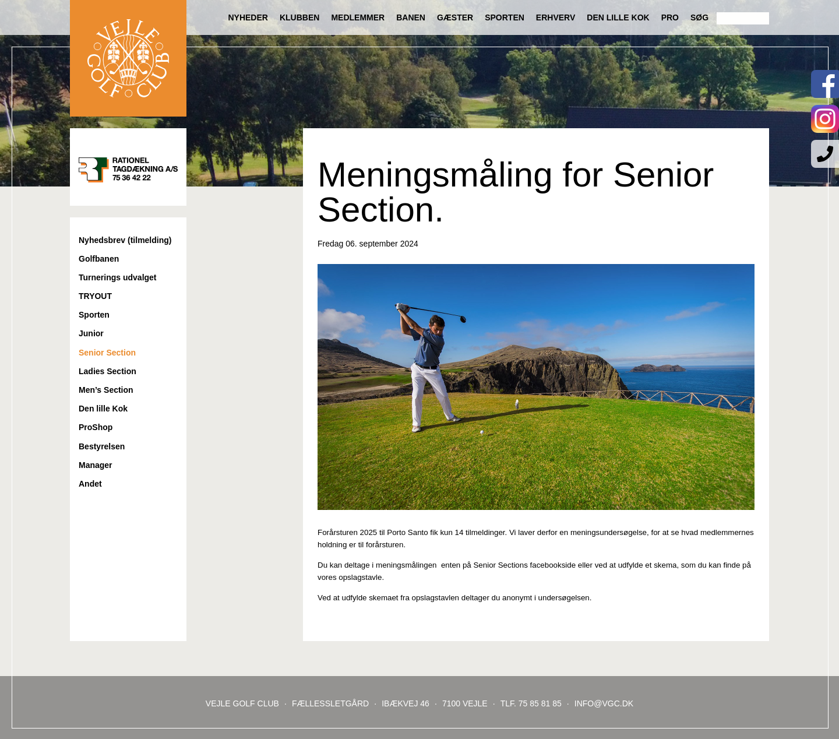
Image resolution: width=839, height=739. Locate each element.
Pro (670, 17)
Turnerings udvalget (118, 277)
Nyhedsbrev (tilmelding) (125, 240)
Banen (410, 17)
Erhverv (555, 17)
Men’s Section (106, 390)
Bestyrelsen (102, 446)
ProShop (95, 427)
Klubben (299, 17)
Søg (699, 17)
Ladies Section (107, 371)
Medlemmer (358, 17)
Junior (91, 333)
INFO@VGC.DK (603, 703)
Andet (90, 483)
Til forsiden (128, 58)
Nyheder (247, 17)
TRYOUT (95, 296)
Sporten (504, 17)
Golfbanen (99, 258)
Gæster (455, 17)
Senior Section (107, 352)
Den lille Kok (618, 17)
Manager (95, 465)
